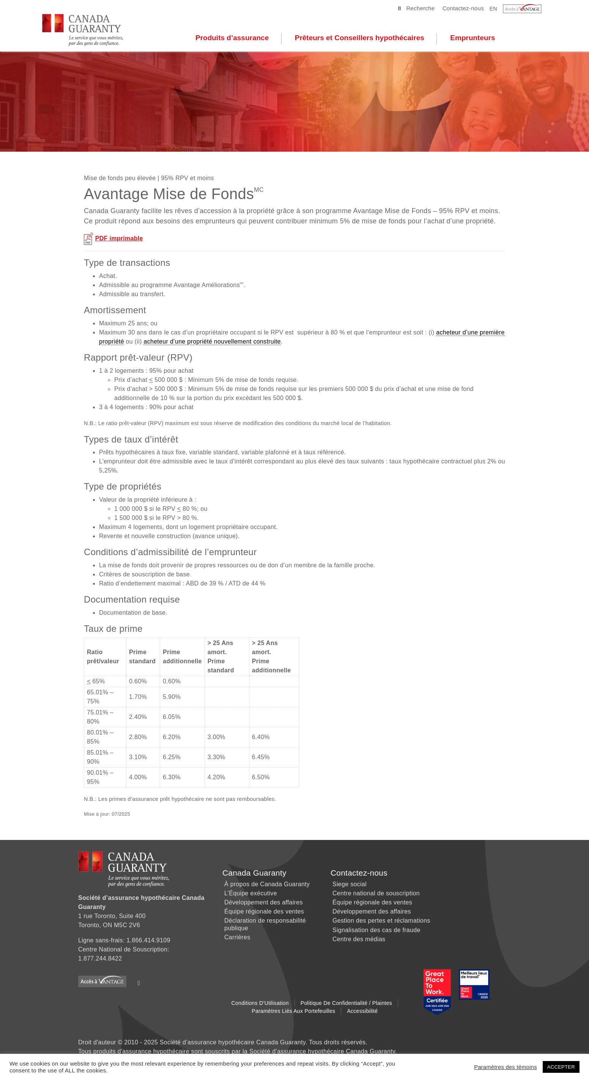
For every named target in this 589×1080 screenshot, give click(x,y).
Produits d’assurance (237, 38)
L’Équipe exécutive (250, 893)
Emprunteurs (478, 38)
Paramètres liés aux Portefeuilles (293, 1011)
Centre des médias (358, 939)
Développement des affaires (263, 902)
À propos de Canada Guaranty (267, 884)
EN (493, 8)
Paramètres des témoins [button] (505, 1067)
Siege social (349, 884)
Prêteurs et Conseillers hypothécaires (365, 38)
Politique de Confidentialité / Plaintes (346, 1003)
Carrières (237, 937)
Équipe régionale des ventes (264, 911)
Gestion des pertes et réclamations (381, 920)
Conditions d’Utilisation (260, 1003)
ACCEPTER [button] (561, 1067)
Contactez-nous (463, 8)
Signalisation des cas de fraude (376, 930)
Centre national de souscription (376, 893)
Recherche (416, 8)
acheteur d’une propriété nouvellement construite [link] (211, 341)
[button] (527, 9)
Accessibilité (362, 1011)
